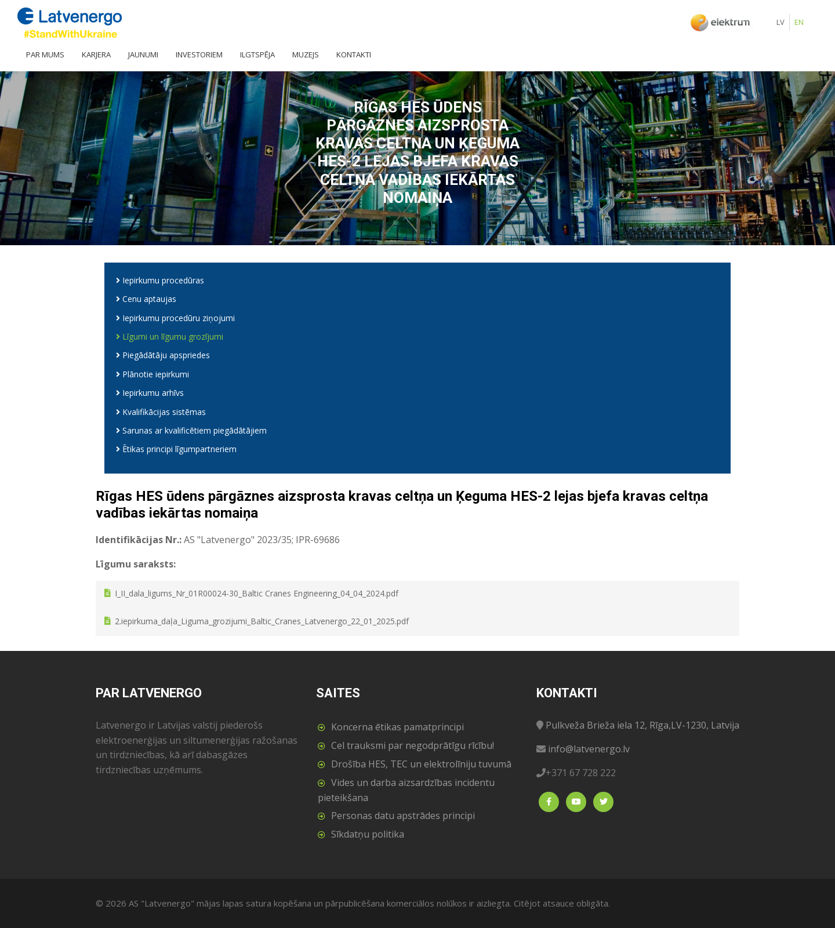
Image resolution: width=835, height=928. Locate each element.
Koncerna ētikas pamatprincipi (397, 726)
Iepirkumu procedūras (160, 280)
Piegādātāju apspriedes (163, 355)
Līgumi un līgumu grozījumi (169, 336)
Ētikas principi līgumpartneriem (176, 448)
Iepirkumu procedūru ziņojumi (175, 317)
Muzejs (305, 54)
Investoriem (199, 54)
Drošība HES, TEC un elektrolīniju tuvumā (421, 764)
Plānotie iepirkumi (152, 374)
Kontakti (353, 54)
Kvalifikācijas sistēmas (161, 411)
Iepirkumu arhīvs (150, 392)
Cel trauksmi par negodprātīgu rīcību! (412, 745)
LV (780, 22)
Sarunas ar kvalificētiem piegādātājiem (191, 430)
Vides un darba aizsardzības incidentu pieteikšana (406, 790)
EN (799, 22)
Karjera (96, 54)
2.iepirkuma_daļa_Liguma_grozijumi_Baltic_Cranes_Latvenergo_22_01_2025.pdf (262, 621)
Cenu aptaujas (146, 298)
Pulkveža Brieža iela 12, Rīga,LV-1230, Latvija (642, 725)
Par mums (45, 54)
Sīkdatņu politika (367, 834)
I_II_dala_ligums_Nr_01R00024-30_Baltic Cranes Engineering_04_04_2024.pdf (256, 593)
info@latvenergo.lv (589, 749)
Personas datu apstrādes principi (403, 815)
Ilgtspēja (257, 54)
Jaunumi (143, 54)
